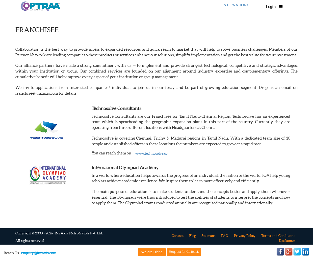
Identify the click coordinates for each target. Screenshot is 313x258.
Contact (177, 236)
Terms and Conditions (278, 236)
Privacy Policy (245, 236)
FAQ (224, 236)
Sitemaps (208, 236)
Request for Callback (184, 252)
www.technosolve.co (151, 153)
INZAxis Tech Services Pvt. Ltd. (79, 233)
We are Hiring (151, 252)
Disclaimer (287, 241)
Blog (192, 236)
